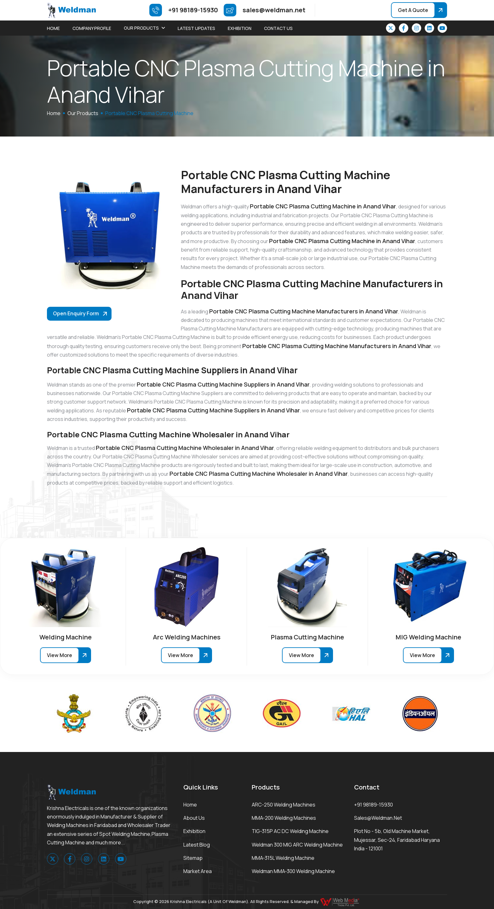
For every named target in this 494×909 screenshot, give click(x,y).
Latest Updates (196, 28)
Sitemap (193, 857)
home (53, 113)
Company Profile (91, 28)
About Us (194, 817)
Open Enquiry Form (76, 313)
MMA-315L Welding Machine (283, 857)
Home (53, 28)
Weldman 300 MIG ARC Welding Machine (297, 844)
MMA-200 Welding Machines (284, 817)
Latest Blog (196, 844)
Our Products (141, 28)
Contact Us (278, 28)
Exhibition (239, 28)
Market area (197, 871)
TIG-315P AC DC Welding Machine (290, 831)
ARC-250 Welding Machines (283, 804)
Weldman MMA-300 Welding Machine (293, 871)
